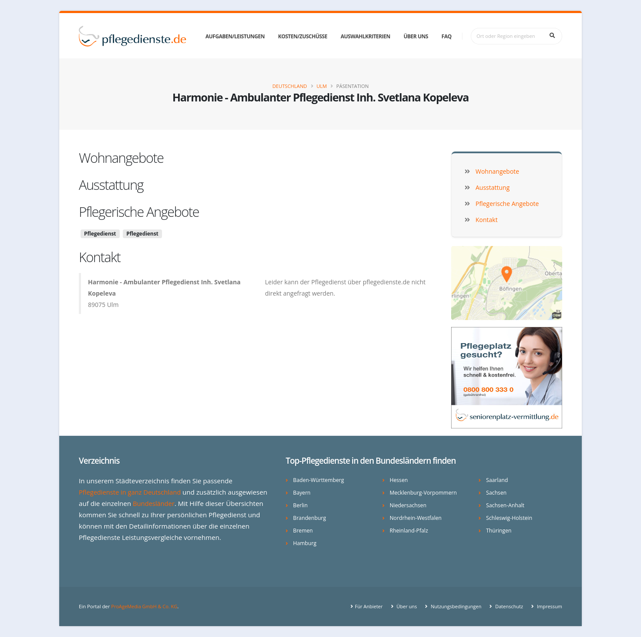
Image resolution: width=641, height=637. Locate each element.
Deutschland (289, 86)
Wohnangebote (121, 157)
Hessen (399, 480)
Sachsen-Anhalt (506, 505)
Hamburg (305, 543)
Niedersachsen (409, 505)
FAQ (447, 36)
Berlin (300, 505)
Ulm (322, 86)
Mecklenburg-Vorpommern (424, 492)
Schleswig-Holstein (509, 518)
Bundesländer (154, 503)
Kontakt (99, 257)
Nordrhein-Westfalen (416, 518)
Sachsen (496, 492)
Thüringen (499, 530)
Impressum (548, 606)
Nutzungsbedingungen (453, 606)
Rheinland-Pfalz (409, 530)
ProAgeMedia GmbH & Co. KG (145, 606)
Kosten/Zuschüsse (302, 36)
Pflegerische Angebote (139, 211)
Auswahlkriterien (365, 36)
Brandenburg (310, 518)
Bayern (302, 492)
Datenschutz (507, 606)
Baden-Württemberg (319, 480)
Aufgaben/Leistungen (235, 36)
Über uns (416, 36)
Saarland (497, 480)
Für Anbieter (364, 606)
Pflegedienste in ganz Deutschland (131, 492)
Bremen (303, 530)
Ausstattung (111, 184)
